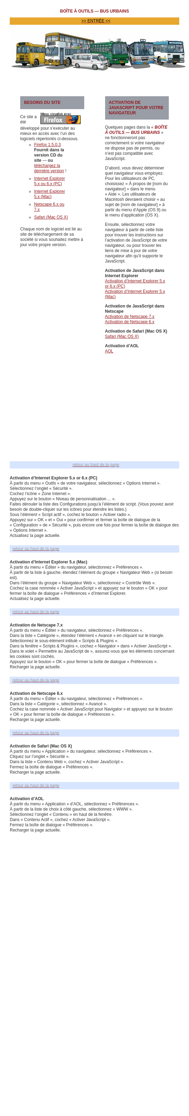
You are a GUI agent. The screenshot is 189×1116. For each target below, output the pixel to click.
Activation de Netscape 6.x (130, 321)
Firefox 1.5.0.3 (47, 144)
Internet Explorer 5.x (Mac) (49, 194)
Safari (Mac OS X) (51, 217)
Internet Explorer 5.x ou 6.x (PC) (49, 181)
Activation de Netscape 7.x (130, 316)
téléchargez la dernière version (49, 168)
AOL (109, 351)
